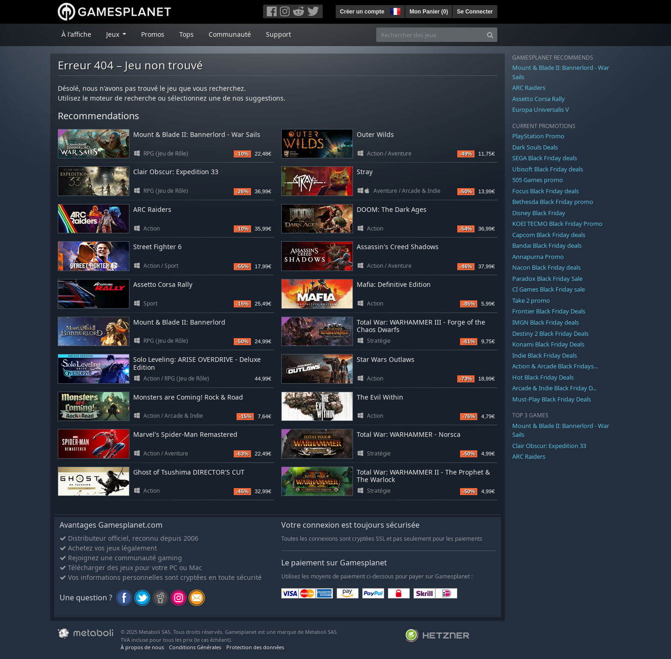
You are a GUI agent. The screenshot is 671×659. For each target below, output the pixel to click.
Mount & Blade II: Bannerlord (179, 322)
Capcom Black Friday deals (548, 235)
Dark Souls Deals (535, 147)
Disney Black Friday (538, 213)
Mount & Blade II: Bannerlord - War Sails (196, 134)
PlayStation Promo (538, 136)
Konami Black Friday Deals (548, 344)
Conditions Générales (195, 647)
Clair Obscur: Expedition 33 (175, 171)
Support (278, 34)
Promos (152, 34)
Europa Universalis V (540, 109)
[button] (394, 10)
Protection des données (255, 647)
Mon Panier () (428, 11)
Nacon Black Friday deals (546, 267)
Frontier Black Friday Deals (548, 311)
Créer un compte (362, 11)
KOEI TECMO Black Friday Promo (557, 223)
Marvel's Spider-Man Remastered (185, 434)
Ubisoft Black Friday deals (547, 169)
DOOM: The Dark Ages (392, 209)
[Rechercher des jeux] (429, 34)
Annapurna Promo (538, 256)
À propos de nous (142, 647)
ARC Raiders (152, 209)
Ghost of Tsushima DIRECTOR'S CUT (188, 472)
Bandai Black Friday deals (547, 245)
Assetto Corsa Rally (162, 284)
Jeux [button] (113, 34)
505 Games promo (537, 180)
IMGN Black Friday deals (545, 322)
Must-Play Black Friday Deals (551, 399)
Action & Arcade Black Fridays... (555, 366)
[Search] (490, 34)
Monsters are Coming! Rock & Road (188, 397)
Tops (186, 34)
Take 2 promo (531, 300)
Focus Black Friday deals (545, 191)
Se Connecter (475, 11)
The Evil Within (380, 397)
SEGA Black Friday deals (544, 158)
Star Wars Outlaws (385, 359)
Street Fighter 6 (157, 246)
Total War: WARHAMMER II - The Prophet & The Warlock (423, 476)
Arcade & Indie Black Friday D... (554, 388)
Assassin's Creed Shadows (398, 246)
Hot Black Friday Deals (543, 377)
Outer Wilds (375, 134)
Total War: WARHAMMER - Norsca (409, 434)
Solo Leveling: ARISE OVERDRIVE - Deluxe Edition (197, 363)
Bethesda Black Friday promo (552, 201)
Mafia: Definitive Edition (394, 284)
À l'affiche (76, 34)
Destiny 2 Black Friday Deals (550, 333)
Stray (365, 171)
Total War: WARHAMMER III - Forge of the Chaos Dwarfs (421, 326)
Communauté (230, 34)
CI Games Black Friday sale (548, 289)
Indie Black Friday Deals (544, 355)
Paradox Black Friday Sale (547, 278)
